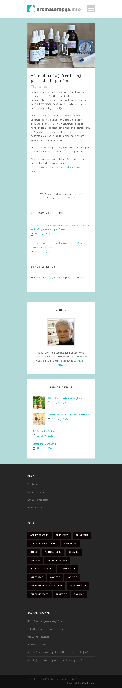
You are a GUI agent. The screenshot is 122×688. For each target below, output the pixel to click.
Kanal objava (35, 492)
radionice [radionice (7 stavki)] (36, 577)
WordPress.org (36, 507)
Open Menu (91, 8)
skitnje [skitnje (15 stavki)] (72, 577)
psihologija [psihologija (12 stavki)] (67, 569)
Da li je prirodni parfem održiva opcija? (55, 660)
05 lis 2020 (42, 252)
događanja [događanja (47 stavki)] (62, 535)
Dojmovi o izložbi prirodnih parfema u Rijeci (57, 652)
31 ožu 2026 (59, 403)
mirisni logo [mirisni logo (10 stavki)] (53, 552)
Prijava (32, 484)
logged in (53, 277)
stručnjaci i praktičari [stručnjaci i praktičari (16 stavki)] (46, 586)
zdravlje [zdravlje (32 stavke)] (61, 594)
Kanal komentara (37, 500)
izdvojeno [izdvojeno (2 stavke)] (82, 535)
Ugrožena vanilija (44, 444)
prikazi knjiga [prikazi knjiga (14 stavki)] (57, 560)
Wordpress (88, 683)
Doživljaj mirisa (44, 431)
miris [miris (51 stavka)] (33, 552)
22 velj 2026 (60, 419)
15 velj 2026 (45, 435)
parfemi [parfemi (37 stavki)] (35, 560)
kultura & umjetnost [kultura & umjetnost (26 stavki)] (43, 543)
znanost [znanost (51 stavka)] (79, 594)
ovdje (59, 108)
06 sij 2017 (41, 87)
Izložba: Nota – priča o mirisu (68, 414)
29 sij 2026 (44, 448)
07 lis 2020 (42, 234)
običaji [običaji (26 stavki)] (73, 552)
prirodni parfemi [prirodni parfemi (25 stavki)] (41, 569)
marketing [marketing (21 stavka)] (70, 543)
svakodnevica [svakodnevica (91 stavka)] (78, 586)
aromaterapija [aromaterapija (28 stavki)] (39, 535)
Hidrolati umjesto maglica (65, 398)
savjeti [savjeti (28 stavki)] (55, 577)
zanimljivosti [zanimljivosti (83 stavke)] (39, 594)
